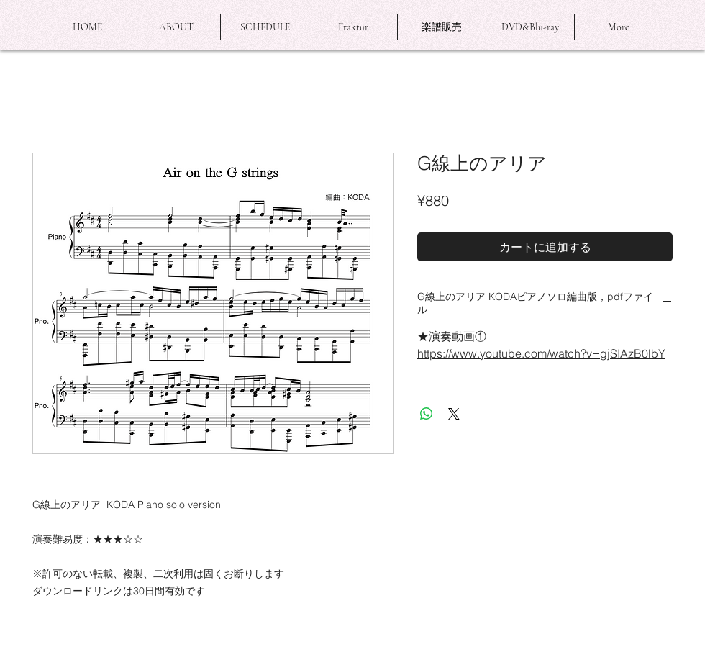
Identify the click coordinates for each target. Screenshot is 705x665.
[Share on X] (454, 413)
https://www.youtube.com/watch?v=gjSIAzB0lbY (541, 353)
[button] (176, 27)
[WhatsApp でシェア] (426, 413)
